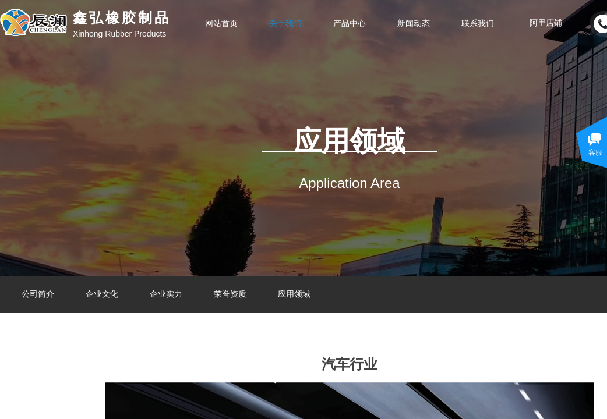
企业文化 (102, 294)
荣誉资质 (230, 294)
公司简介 (38, 294)
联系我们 (477, 23)
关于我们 (285, 23)
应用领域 (294, 294)
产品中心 (349, 23)
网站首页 (221, 23)
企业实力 (166, 294)
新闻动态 (413, 23)
